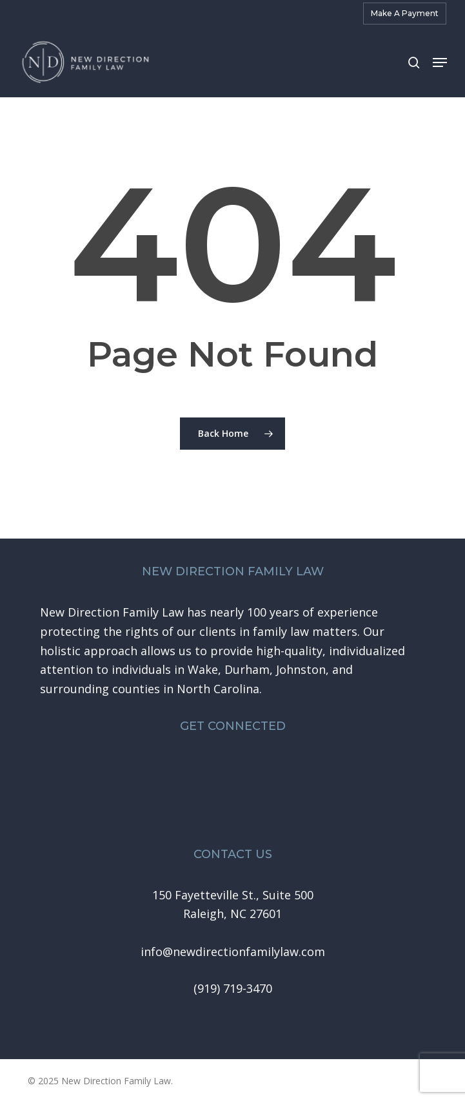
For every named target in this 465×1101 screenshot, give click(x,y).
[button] (440, 62)
